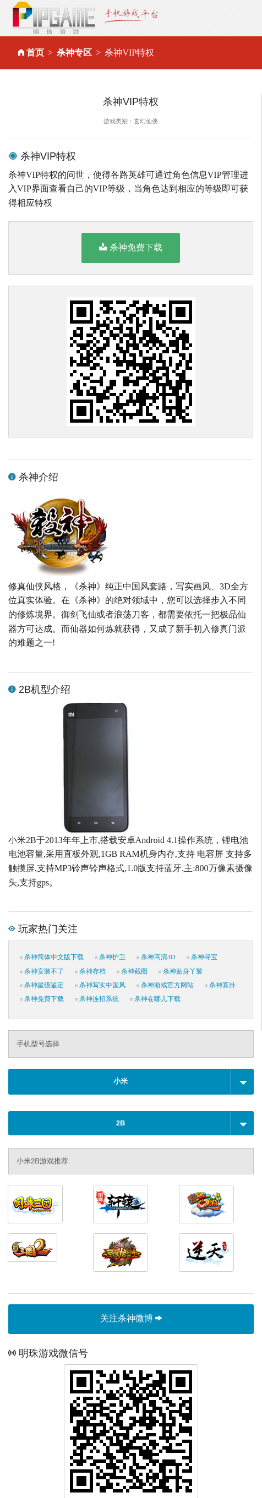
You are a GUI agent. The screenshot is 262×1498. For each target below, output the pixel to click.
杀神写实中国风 (100, 985)
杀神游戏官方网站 (165, 985)
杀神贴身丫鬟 (181, 971)
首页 (35, 52)
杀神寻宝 (202, 957)
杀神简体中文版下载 (52, 957)
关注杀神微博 (131, 1318)
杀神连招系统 (97, 999)
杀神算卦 (220, 985)
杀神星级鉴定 (42, 985)
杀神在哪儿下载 (155, 999)
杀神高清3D (156, 957)
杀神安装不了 (42, 971)
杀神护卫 (110, 957)
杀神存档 (90, 971)
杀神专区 (74, 52)
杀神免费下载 (130, 247)
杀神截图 (132, 971)
